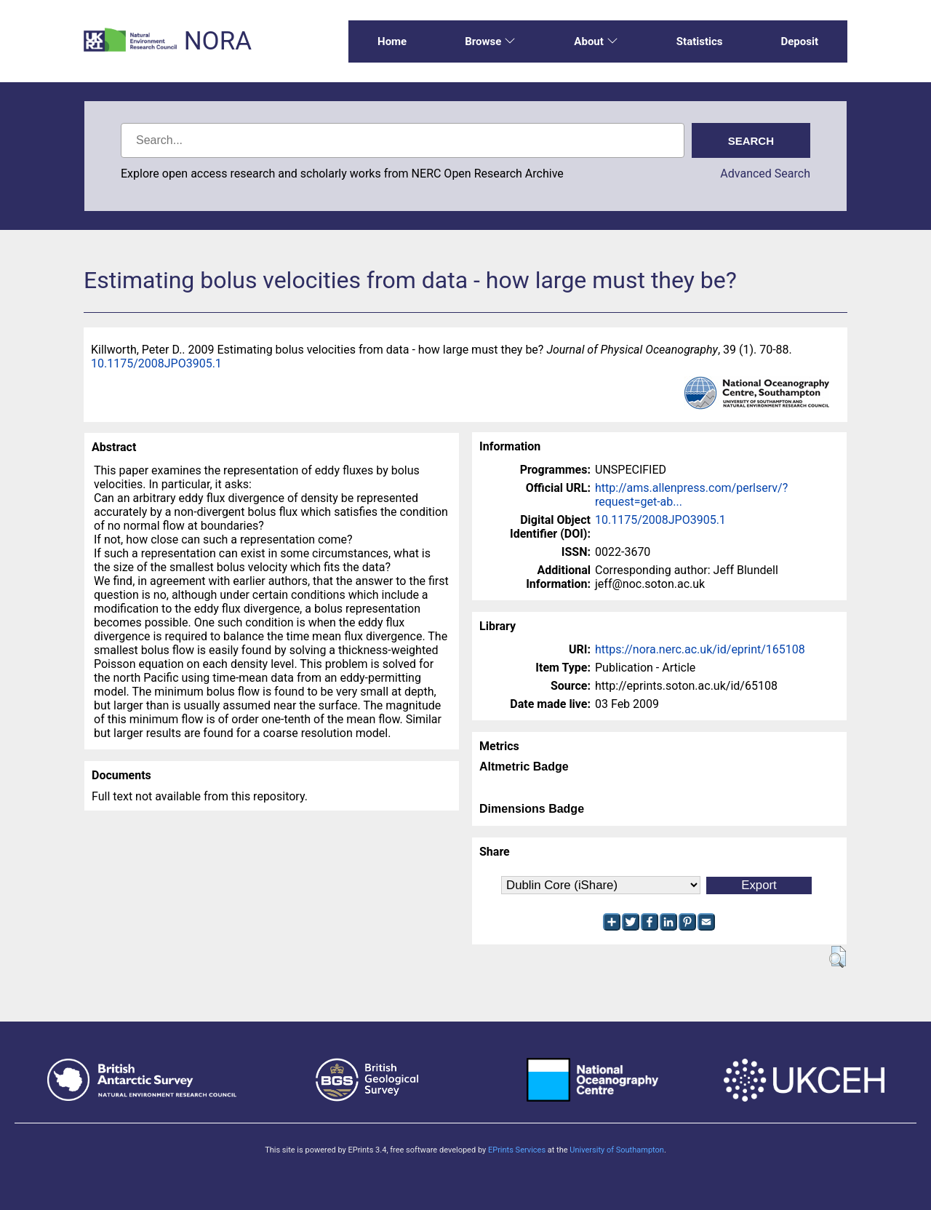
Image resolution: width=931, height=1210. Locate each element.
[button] (837, 957)
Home (392, 41)
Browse (490, 41)
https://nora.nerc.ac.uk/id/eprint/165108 (700, 649)
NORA (218, 41)
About (596, 41)
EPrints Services (517, 1150)
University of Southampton (617, 1150)
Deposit (799, 41)
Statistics (699, 41)
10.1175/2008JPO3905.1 (156, 363)
